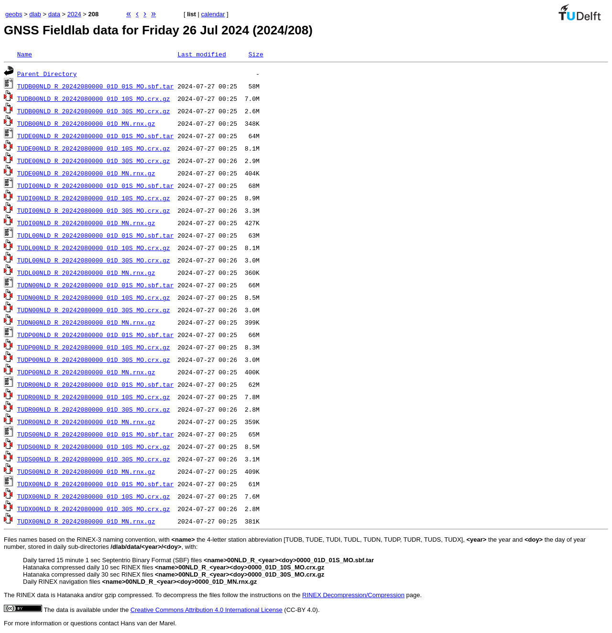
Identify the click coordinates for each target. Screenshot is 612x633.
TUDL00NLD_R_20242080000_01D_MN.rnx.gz (86, 272)
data (54, 14)
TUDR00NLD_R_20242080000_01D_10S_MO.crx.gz (93, 397)
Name (24, 54)
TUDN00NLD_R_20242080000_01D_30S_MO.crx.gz (93, 310)
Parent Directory (47, 73)
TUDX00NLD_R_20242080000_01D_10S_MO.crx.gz (93, 496)
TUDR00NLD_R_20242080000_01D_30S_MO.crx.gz (93, 409)
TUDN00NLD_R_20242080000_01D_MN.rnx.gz (86, 322)
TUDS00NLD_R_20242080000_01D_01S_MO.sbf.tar (95, 434)
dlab (35, 14)
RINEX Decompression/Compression (353, 595)
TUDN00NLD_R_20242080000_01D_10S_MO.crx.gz (93, 297)
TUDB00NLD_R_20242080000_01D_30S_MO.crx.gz (93, 111)
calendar (213, 14)
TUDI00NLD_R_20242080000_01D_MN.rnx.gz (86, 222)
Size (255, 54)
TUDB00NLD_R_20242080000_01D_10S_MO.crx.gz (93, 98)
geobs (13, 14)
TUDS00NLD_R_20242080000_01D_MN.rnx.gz (86, 471)
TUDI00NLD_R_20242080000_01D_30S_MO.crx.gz (93, 210)
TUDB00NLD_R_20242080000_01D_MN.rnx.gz (86, 123)
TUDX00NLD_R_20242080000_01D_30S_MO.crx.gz (93, 508)
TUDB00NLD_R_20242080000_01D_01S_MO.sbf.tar (95, 86)
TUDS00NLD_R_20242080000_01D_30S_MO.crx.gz (93, 459)
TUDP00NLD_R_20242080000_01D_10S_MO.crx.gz (93, 347)
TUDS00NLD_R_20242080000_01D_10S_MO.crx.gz (93, 446)
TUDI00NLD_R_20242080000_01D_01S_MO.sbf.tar (95, 185)
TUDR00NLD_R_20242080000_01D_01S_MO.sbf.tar (95, 384)
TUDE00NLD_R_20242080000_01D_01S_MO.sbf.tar (95, 135)
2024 (74, 14)
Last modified (201, 54)
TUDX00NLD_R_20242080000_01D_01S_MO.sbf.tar (95, 484)
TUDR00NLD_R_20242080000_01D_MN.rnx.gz (86, 421)
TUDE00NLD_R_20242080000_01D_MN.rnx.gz (86, 173)
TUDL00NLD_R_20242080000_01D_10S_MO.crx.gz (93, 247)
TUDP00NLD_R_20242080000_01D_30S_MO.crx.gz (93, 359)
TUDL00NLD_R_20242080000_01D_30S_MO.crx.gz (93, 260)
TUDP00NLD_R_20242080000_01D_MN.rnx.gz (86, 372)
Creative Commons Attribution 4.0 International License (207, 609)
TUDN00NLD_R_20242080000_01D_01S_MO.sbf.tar (95, 285)
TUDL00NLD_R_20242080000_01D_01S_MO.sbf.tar (95, 235)
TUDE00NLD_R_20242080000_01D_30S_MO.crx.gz (93, 160)
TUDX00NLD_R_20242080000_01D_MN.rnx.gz (86, 521)
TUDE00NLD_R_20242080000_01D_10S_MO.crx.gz (93, 148)
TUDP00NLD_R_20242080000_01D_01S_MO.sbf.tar (95, 334)
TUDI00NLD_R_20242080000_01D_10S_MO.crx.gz (93, 198)
